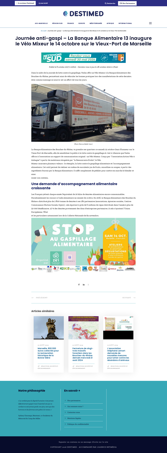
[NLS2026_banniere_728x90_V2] (83, 57)
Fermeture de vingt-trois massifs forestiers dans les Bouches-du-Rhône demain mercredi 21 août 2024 (82, 354)
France (70, 23)
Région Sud (57, 23)
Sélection (45, 366)
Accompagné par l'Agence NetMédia (98, 447)
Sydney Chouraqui (25, 416)
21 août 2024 (77, 345)
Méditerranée (96, 23)
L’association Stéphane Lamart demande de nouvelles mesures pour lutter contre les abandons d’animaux (118, 354)
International (125, 23)
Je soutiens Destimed (25, 3)
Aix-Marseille (41, 23)
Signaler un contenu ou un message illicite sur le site (83, 442)
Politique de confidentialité (78, 424)
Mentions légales (74, 418)
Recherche (110, 3)
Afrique (110, 23)
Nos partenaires (73, 400)
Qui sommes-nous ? (75, 406)
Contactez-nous (73, 412)
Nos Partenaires (127, 3)
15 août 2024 (112, 345)
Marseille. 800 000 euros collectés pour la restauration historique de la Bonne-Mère (48, 353)
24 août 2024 (43, 345)
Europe (82, 23)
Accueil (43, 31)
